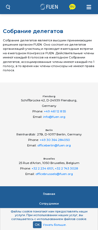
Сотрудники (49, 203)
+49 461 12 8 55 (55, 111)
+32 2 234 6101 (42, 168)
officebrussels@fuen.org (54, 174)
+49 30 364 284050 (55, 140)
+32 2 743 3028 (66, 168)
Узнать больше (54, 225)
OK (37, 225)
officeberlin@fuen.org (54, 145)
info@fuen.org (54, 117)
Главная (49, 194)
